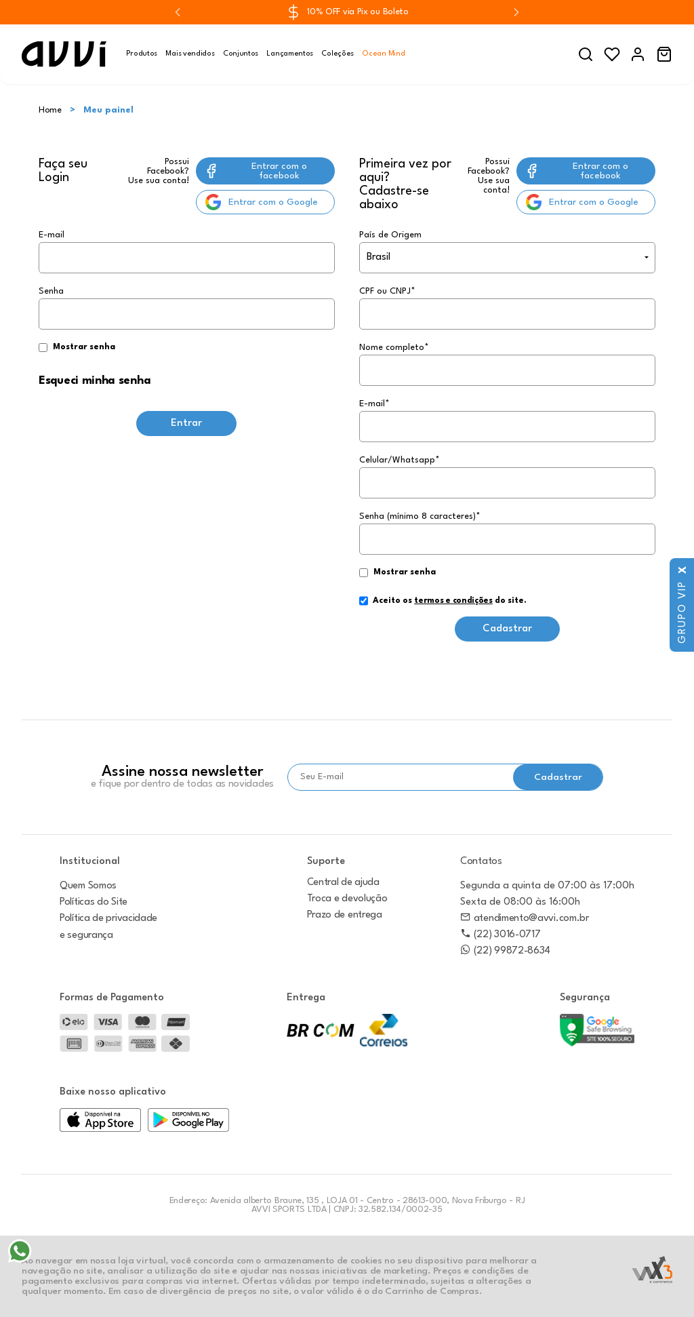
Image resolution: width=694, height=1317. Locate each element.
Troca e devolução (347, 899)
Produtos (142, 54)
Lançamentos (289, 54)
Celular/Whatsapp (399, 460)
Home (50, 110)
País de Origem (390, 235)
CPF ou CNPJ (387, 291)
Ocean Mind (383, 54)
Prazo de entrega (344, 915)
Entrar (186, 423)
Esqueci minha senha (94, 381)
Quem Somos (88, 886)
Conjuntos (240, 54)
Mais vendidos (189, 54)
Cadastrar (507, 629)
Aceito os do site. (443, 605)
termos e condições (453, 601)
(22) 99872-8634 (505, 951)
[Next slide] (516, 12)
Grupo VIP (683, 612)
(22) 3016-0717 (500, 935)
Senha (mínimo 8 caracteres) (420, 516)
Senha (187, 321)
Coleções (337, 54)
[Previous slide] (177, 12)
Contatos (481, 862)
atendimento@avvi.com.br (524, 918)
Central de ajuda (343, 883)
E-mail (187, 252)
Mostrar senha (84, 347)
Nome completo (394, 347)
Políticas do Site (93, 902)
